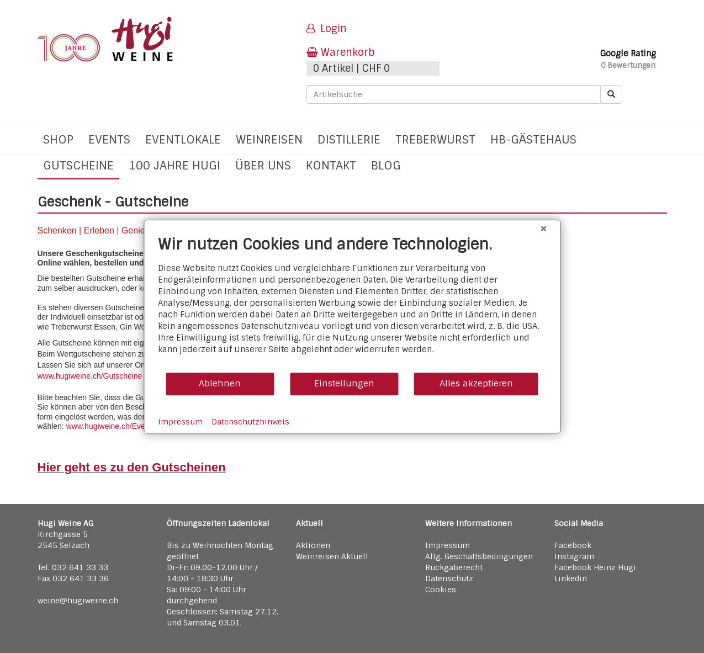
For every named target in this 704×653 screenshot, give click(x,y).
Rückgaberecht (454, 567)
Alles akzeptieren (476, 383)
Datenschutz (449, 578)
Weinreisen (269, 139)
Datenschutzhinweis (250, 422)
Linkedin (570, 578)
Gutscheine (78, 165)
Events (109, 139)
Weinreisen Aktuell (332, 556)
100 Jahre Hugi (174, 165)
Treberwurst (435, 139)
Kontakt (331, 165)
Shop (58, 139)
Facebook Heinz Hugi (595, 567)
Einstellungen (344, 383)
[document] (352, 303)
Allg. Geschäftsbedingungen (479, 556)
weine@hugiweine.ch (78, 601)
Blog (386, 165)
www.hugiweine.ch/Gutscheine (90, 375)
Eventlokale (183, 139)
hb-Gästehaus (533, 139)
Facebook (572, 545)
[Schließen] (543, 228)
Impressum (447, 545)
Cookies (440, 589)
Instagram (574, 556)
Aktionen (313, 545)
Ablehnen (220, 383)
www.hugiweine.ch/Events (111, 426)
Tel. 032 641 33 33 (73, 567)
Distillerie (348, 139)
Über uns (263, 165)
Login (326, 28)
